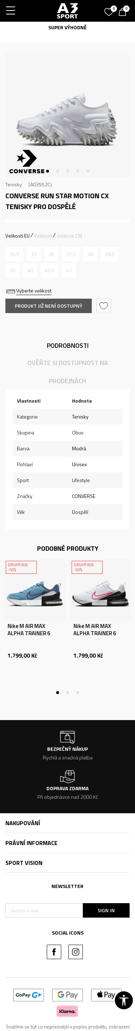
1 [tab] (47, 171)
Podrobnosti (68, 345)
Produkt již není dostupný (48, 305)
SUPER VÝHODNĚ (67, 27)
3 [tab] (67, 171)
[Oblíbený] (109, 9)
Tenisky (13, 184)
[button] (104, 306)
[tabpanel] (67, 114)
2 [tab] (57, 171)
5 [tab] (87, 171)
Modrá (79, 448)
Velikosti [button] (43, 235)
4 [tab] (77, 171)
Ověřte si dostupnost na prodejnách (67, 372)
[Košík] (124, 12)
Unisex (79, 464)
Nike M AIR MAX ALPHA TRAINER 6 (29, 630)
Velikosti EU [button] (17, 235)
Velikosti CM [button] (69, 235)
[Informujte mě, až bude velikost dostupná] (14, 254)
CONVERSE (83, 496)
